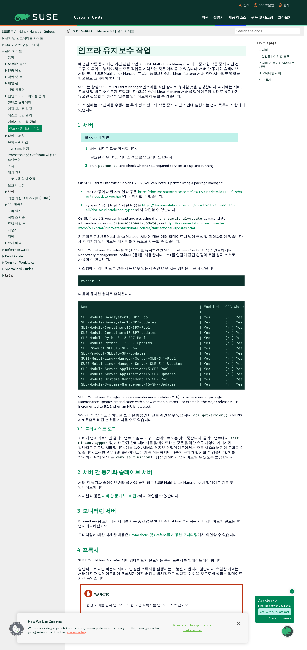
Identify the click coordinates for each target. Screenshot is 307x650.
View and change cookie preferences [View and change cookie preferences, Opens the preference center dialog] (192, 627)
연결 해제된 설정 (20, 109)
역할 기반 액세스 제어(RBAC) (29, 198)
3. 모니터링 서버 (270, 73)
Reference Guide (17, 250)
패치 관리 (15, 172)
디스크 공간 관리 (20, 115)
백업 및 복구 (17, 77)
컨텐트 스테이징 (19, 102)
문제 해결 (15, 243)
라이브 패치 (16, 136)
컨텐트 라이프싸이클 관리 (26, 96)
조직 (11, 166)
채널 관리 (15, 83)
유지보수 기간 (18, 142)
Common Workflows (19, 263)
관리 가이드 (13, 51)
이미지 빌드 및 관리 (22, 122)
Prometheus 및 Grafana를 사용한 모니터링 (163, 534)
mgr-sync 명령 (18, 148)
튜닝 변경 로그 (18, 224)
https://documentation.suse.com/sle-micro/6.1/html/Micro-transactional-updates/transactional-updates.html (151, 225)
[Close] (238, 623)
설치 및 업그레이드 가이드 (24, 38)
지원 (11, 236)
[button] (16, 629)
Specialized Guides (19, 269)
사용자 (12, 230)
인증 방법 (15, 70)
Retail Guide (14, 256)
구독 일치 (15, 211)
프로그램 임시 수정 (21, 179)
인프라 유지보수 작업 (24, 129)
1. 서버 (263, 50)
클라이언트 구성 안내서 (22, 45)
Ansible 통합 (17, 64)
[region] (132, 628)
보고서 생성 (16, 185)
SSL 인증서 (16, 204)
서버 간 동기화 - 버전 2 (120, 495)
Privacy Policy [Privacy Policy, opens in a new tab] (76, 632)
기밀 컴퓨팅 (16, 89)
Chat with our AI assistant (274, 611)
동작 (11, 58)
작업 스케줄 (16, 217)
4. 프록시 (265, 80)
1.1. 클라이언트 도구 (275, 56)
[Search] (267, 31)
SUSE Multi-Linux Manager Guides (28, 32)
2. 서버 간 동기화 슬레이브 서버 (276, 64)
